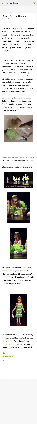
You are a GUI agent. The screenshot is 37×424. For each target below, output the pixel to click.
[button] (3, 22)
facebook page (8, 344)
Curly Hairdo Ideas (12, 3)
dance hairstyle (8, 356)
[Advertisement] (18, 400)
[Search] (34, 3)
